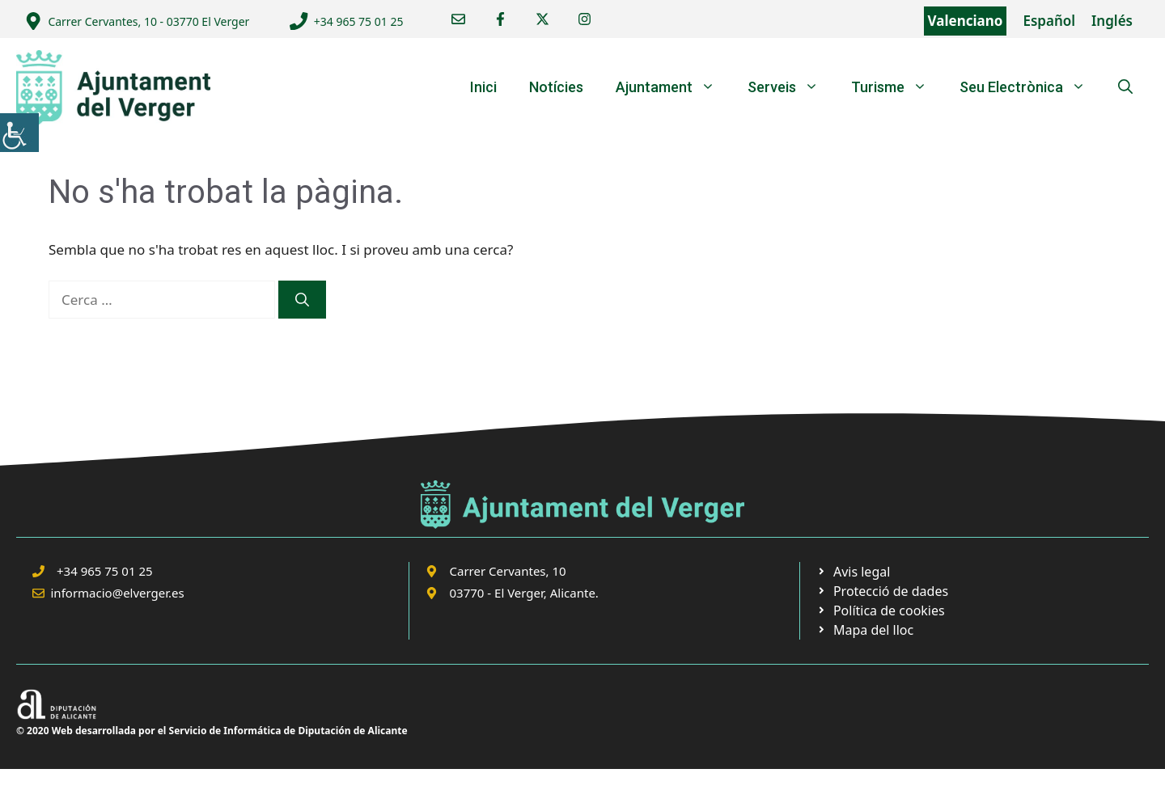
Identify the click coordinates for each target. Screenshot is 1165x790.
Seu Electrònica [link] (1031, 87)
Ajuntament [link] (673, 87)
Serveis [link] (791, 87)
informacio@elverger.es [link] (117, 593)
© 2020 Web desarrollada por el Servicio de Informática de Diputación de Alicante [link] (212, 730)
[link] (19, 132)
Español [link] (1049, 20)
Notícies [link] (556, 86)
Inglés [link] (1112, 20)
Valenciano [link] (965, 20)
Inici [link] (483, 86)
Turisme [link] (897, 87)
